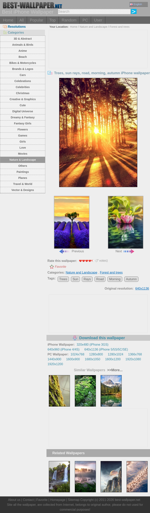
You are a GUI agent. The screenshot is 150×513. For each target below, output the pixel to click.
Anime (23, 50)
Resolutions (14, 26)
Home (8, 20)
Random (69, 20)
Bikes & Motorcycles (22, 62)
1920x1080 (133, 359)
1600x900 (73, 359)
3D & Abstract (23, 38)
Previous (71, 224)
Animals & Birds (22, 44)
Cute (23, 105)
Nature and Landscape (93, 26)
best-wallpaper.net (127, 499)
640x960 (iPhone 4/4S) (63, 349)
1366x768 (135, 354)
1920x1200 (55, 364)
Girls (23, 141)
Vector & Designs (23, 190)
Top (52, 20)
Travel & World (22, 184)
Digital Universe (22, 111)
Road (100, 279)
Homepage (57, 499)
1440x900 (54, 359)
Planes (22, 177)
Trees (63, 279)
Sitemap (73, 499)
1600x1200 (113, 359)
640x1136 (142, 288)
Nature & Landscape (23, 159)
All (21, 20)
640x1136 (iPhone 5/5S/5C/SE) (106, 349)
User (98, 20)
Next (125, 224)
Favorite (60, 266)
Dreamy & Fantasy (23, 117)
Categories (13, 32)
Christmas (22, 93)
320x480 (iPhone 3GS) (92, 344)
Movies (22, 153)
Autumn (131, 279)
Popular (36, 20)
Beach (23, 56)
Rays (87, 279)
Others (22, 165)
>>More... (114, 370)
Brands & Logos (22, 68)
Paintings (23, 171)
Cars (23, 75)
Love (23, 147)
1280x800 (96, 354)
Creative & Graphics (23, 99)
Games (22, 135)
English (136, 4)
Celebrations (22, 81)
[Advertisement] (98, 59)
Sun (75, 279)
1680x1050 (92, 359)
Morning (115, 279)
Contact (28, 499)
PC (85, 20)
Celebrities (23, 87)
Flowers (23, 129)
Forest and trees (119, 26)
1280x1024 (115, 354)
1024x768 (77, 354)
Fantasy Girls (22, 123)
